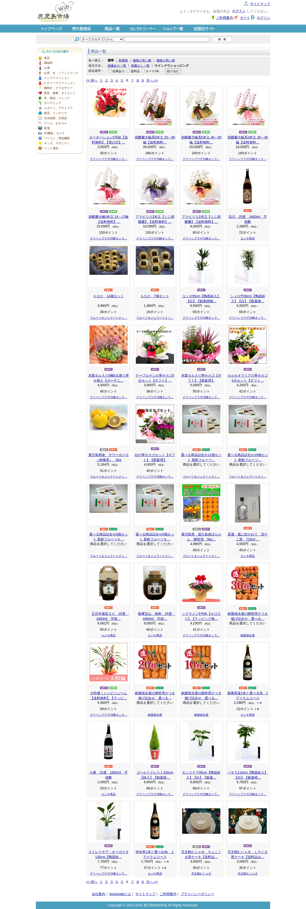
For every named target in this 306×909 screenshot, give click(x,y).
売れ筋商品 (81, 28)
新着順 (123, 60)
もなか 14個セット (108, 296)
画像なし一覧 (140, 65)
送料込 (135, 71)
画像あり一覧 (117, 65)
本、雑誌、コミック (57, 98)
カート (245, 18)
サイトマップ (260, 4)
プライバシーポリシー (197, 894)
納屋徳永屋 (247, 635)
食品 (47, 58)
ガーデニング (52, 103)
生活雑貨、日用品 (55, 118)
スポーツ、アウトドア (58, 108)
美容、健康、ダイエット (60, 93)
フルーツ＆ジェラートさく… (108, 318)
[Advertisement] (60, 227)
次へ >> (152, 80)
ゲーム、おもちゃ (55, 123)
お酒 (47, 68)
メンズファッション (57, 78)
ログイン (239, 11)
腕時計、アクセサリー (58, 88)
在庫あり (118, 71)
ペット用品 (51, 148)
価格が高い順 (165, 60)
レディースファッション (60, 83)
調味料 (48, 63)
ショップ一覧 (173, 28)
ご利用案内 (224, 18)
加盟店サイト (204, 28)
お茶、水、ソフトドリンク (61, 73)
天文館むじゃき (201, 873)
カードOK (152, 71)
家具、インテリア (55, 113)
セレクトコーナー (143, 28)
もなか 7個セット (155, 296)
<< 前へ (92, 80)
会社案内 (98, 894)
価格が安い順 (142, 60)
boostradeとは (120, 894)
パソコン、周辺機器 (57, 138)
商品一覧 (112, 28)
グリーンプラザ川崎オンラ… (108, 159)
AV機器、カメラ (54, 133)
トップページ (51, 28)
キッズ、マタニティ (57, 143)
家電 (47, 128)
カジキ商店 (247, 238)
